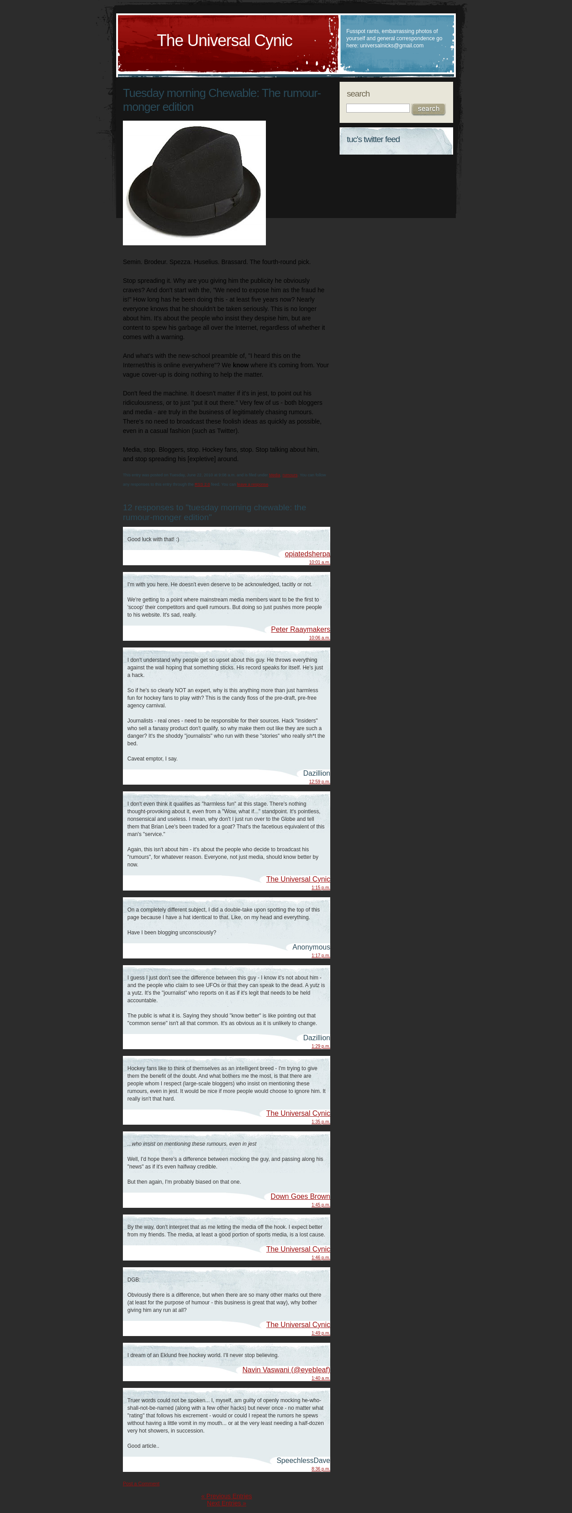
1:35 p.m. (320, 1121)
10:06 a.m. (319, 637)
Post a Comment (141, 1483)
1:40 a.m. (320, 1378)
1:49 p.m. (320, 1333)
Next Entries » (226, 1503)
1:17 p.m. (320, 955)
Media (274, 475)
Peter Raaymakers (301, 629)
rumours (290, 475)
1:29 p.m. (320, 1046)
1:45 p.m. (320, 1204)
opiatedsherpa (307, 554)
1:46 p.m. (320, 1257)
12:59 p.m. (319, 781)
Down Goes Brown (300, 1196)
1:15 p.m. (320, 887)
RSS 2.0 (202, 484)
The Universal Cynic (224, 40)
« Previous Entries (226, 1496)
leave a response (253, 484)
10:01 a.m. (319, 562)
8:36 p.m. (320, 1469)
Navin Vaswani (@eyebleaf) (286, 1370)
